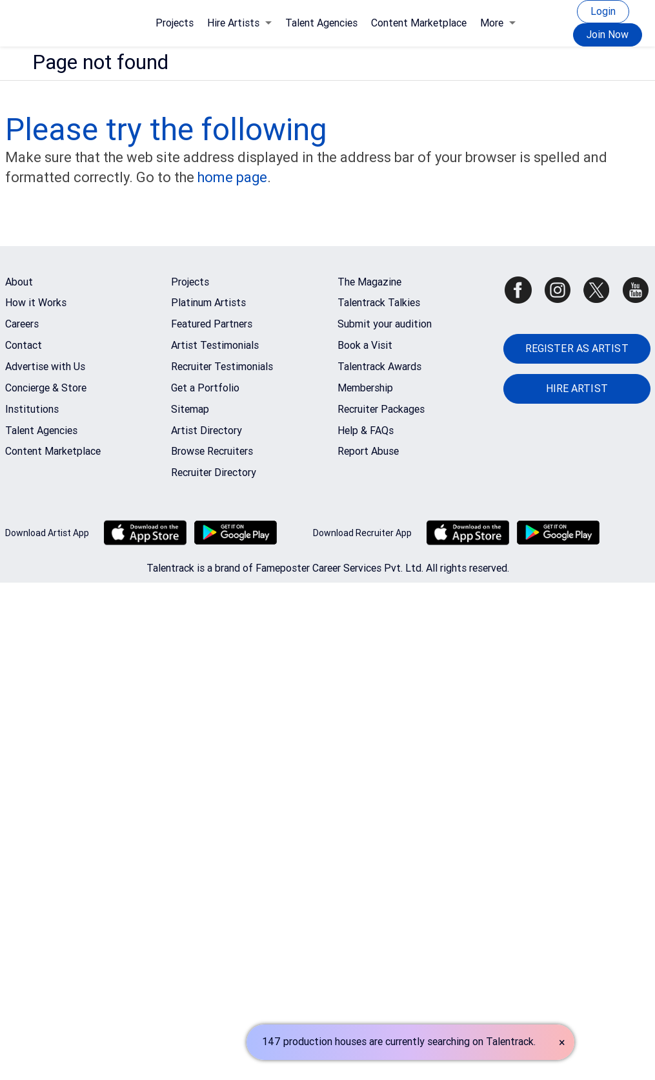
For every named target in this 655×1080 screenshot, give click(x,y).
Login (603, 11)
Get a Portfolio (205, 388)
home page (232, 177)
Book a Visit (365, 345)
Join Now (608, 34)
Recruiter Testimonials (222, 366)
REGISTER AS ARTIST (577, 348)
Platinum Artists (208, 302)
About (19, 282)
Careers (22, 324)
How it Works (35, 302)
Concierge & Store (45, 388)
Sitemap (190, 409)
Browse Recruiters (212, 451)
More (498, 23)
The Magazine (369, 282)
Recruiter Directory (213, 472)
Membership (365, 388)
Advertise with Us (45, 366)
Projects (175, 23)
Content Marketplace (419, 23)
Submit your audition (385, 324)
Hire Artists (239, 23)
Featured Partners (211, 324)
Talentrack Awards (379, 366)
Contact (23, 345)
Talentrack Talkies (379, 302)
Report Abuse (368, 451)
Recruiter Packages (381, 409)
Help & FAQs (366, 430)
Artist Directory (206, 430)
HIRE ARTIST (577, 388)
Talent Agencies (321, 23)
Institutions (32, 409)
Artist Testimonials (215, 345)
